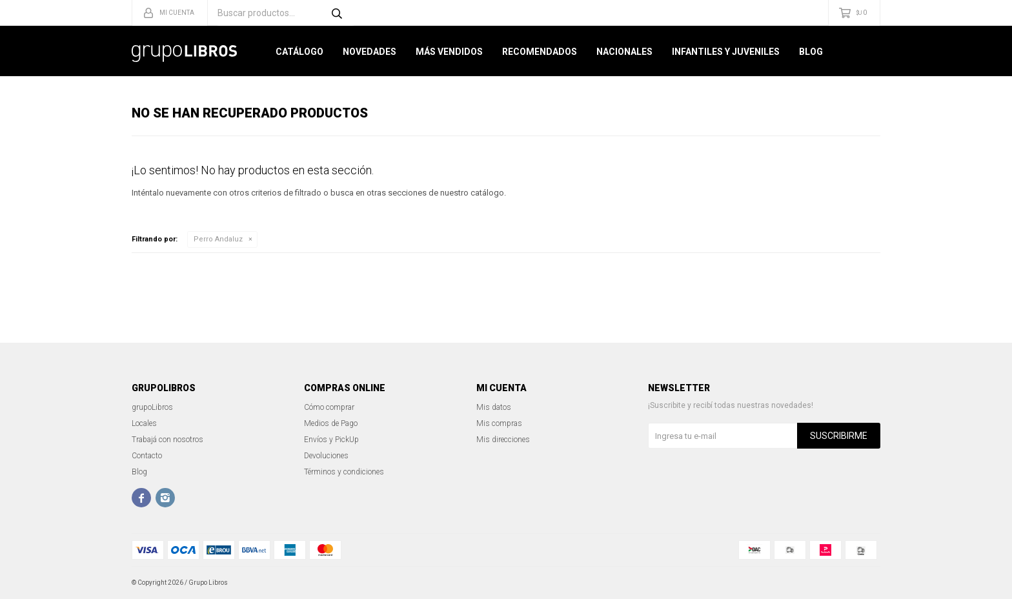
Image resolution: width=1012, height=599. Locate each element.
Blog (811, 51)
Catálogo (299, 51)
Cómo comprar (329, 407)
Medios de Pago (331, 423)
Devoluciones (326, 455)
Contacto (147, 455)
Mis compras (499, 423)
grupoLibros (152, 407)
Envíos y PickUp (331, 439)
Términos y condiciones (344, 471)
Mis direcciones (503, 439)
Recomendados (539, 51)
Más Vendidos (449, 51)
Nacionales (624, 51)
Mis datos (493, 407)
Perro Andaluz (218, 239)
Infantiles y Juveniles (726, 51)
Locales (144, 423)
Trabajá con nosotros (167, 439)
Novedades (369, 51)
